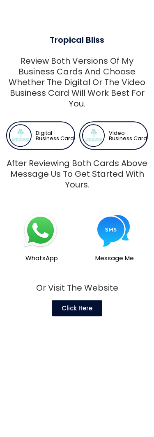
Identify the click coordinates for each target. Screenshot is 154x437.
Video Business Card (128, 145)
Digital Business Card (55, 145)
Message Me (114, 268)
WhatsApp (41, 268)
